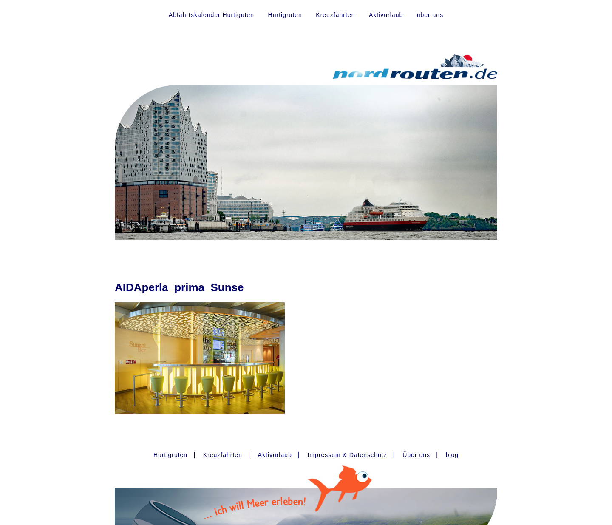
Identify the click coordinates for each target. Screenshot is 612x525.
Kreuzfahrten (335, 14)
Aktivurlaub (386, 14)
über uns (430, 14)
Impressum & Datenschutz (347, 454)
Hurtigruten (285, 14)
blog (452, 454)
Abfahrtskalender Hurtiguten (211, 14)
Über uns (416, 454)
